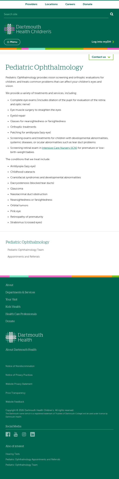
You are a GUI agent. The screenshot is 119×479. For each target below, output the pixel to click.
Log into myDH (101, 42)
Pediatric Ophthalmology (27, 242)
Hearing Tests (13, 454)
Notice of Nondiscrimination (20, 366)
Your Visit (11, 299)
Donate (87, 4)
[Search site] (56, 14)
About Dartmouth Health (21, 349)
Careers (70, 4)
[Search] (111, 14)
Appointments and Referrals (24, 257)
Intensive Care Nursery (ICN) (59, 148)
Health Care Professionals (21, 314)
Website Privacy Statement (19, 384)
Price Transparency (15, 393)
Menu (13, 42)
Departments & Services (20, 292)
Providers (31, 4)
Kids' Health (13, 306)
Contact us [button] (99, 57)
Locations (51, 4)
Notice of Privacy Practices (19, 375)
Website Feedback (15, 402)
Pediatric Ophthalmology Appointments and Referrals (33, 459)
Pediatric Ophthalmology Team (26, 250)
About (9, 285)
